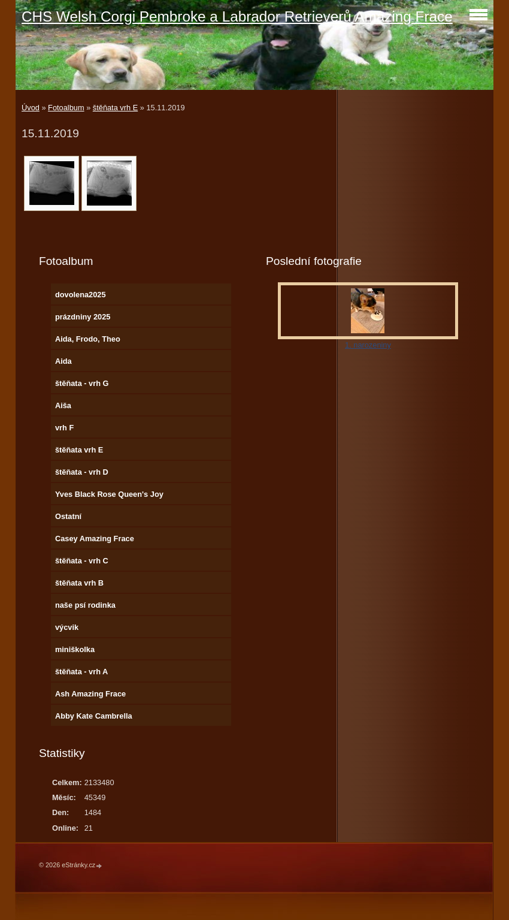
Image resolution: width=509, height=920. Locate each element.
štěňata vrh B (79, 582)
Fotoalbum (66, 107)
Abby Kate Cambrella (93, 715)
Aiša (63, 405)
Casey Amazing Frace (94, 538)
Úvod (31, 107)
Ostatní (68, 516)
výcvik (66, 627)
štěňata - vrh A (81, 671)
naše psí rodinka (85, 605)
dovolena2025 (80, 294)
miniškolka (75, 649)
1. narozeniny (368, 344)
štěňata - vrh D (81, 471)
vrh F (64, 427)
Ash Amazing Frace (90, 693)
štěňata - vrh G (82, 383)
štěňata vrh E (115, 107)
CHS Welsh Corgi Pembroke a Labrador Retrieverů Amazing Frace (237, 16)
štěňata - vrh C (81, 560)
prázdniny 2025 (82, 316)
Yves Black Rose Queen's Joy (109, 494)
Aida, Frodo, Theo (87, 338)
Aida (63, 361)
